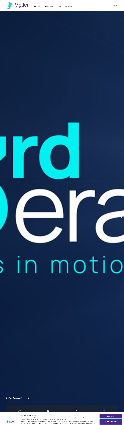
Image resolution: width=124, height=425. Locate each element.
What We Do (49, 6)
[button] (121, 218)
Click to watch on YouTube (15, 398)
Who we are (37, 6)
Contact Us (68, 6)
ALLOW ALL (110, 404)
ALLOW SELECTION (111, 409)
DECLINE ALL (111, 414)
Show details (75, 422)
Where (59, 6)
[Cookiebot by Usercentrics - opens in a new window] (10, 422)
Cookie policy (67, 413)
